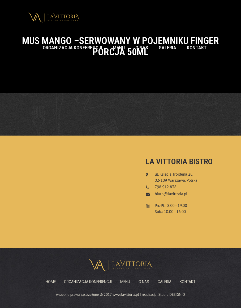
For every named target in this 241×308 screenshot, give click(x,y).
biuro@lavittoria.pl (171, 193)
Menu (119, 48)
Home (51, 282)
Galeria (167, 48)
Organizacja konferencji (72, 48)
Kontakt (197, 48)
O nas (141, 48)
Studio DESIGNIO (171, 294)
